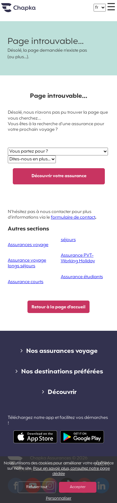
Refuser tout (36, 487)
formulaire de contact (73, 217)
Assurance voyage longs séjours (27, 263)
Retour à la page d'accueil (58, 307)
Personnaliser (58, 498)
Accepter (77, 487)
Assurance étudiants (82, 277)
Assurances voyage (28, 245)
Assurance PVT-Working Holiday (78, 258)
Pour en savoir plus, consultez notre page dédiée (71, 471)
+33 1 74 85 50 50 (64, 4)
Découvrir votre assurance (59, 176)
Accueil (26, 10)
